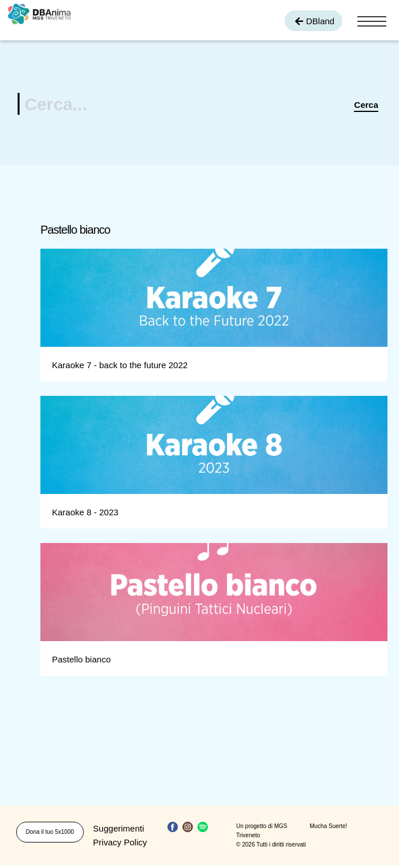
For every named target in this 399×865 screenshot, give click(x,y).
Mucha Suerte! (328, 826)
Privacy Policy (120, 842)
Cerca (366, 105)
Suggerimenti (118, 828)
